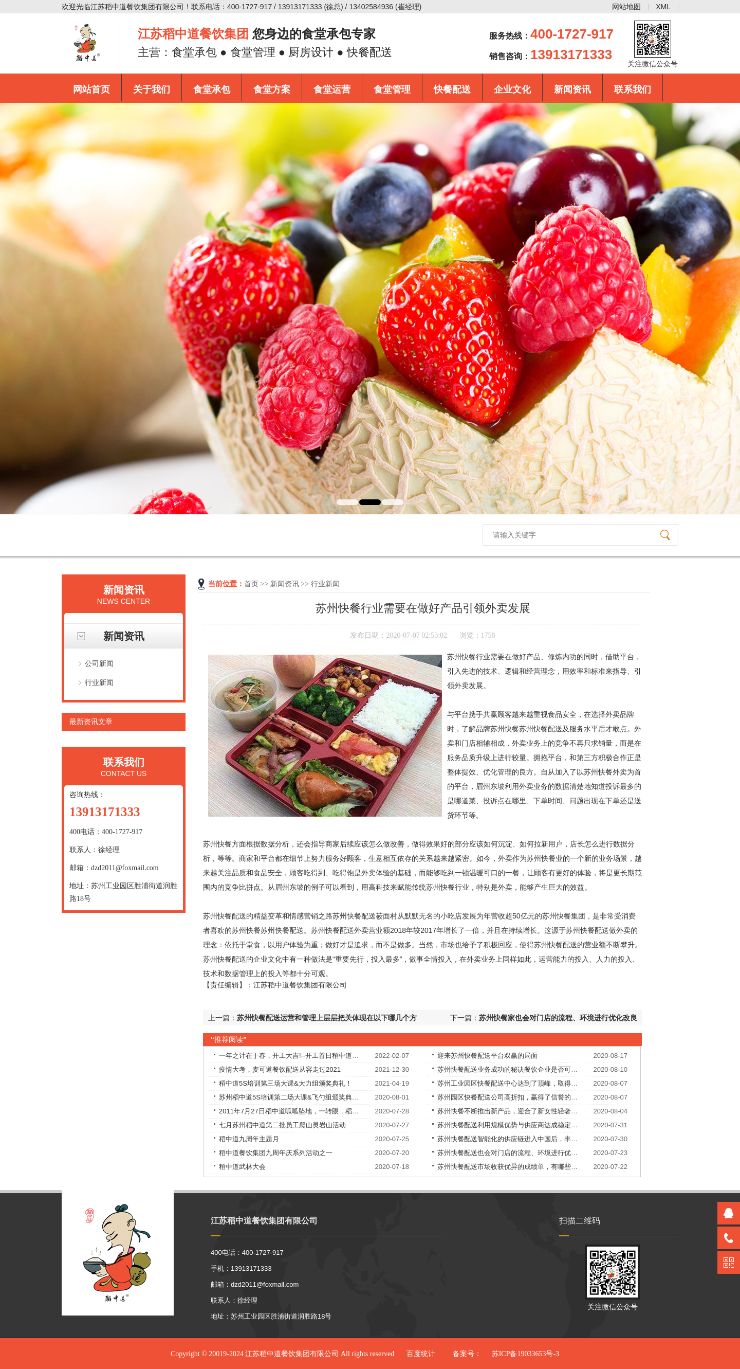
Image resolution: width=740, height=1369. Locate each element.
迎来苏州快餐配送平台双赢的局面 (487, 1055)
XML (663, 7)
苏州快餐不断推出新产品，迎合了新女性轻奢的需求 (514, 1111)
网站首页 (91, 89)
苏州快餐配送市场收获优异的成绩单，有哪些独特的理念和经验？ (534, 1166)
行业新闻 (99, 682)
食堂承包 (211, 89)
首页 (251, 584)
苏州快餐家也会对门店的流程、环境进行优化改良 (558, 1018)
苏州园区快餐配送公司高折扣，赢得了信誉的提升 (510, 1097)
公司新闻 (99, 663)
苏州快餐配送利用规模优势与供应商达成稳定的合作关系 (520, 1125)
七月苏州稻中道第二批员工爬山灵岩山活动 (282, 1125)
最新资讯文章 (91, 721)
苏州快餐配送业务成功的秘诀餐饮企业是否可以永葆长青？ (524, 1069)
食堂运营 (331, 89)
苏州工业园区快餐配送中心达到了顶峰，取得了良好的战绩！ (527, 1083)
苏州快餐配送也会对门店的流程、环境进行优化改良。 (517, 1153)
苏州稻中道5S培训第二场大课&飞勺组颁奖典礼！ (292, 1097)
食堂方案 (271, 89)
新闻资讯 (572, 89)
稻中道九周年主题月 (249, 1139)
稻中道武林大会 (242, 1166)
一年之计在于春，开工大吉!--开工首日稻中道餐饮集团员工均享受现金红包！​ (332, 1055)
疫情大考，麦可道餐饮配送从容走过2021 (280, 1069)
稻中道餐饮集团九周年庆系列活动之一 (275, 1153)
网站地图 (626, 7)
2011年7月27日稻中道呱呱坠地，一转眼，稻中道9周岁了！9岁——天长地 (329, 1111)
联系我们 (632, 89)
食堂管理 (392, 89)
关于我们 (151, 89)
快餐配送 (452, 89)
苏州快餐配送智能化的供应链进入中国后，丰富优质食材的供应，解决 (540, 1139)
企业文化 (512, 89)
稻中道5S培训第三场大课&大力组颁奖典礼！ (285, 1083)
